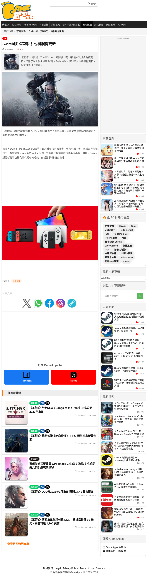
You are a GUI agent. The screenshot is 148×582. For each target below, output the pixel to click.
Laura (126, 261)
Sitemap (100, 568)
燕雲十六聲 (111, 257)
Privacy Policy (70, 568)
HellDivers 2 (126, 230)
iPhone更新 (111, 237)
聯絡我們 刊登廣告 (114, 551)
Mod (124, 237)
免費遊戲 (110, 226)
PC (47, 403)
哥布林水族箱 (112, 261)
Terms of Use (87, 568)
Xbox (133, 226)
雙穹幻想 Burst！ (114, 241)
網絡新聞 (98, 24)
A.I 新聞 (122, 24)
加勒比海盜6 (120, 249)
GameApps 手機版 (114, 547)
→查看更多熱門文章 (17, 543)
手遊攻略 (55, 24)
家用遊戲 (87, 24)
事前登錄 (43, 24)
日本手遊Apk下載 (71, 24)
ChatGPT (34, 459)
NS (5, 39)
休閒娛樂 (110, 24)
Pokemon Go (121, 234)
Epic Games (111, 245)
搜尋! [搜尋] (92, 3)
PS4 (107, 249)
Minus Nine (127, 257)
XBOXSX (34, 403)
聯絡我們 (48, 568)
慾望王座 (127, 245)
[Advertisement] (50, 183)
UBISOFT (110, 230)
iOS (107, 234)
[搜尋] (68, 4)
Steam (122, 226)
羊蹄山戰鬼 (126, 253)
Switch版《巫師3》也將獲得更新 (46, 31)
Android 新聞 (30, 24)
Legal (58, 568)
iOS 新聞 (16, 24)
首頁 (6, 24)
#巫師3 (16, 281)
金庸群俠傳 (111, 253)
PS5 (42, 403)
